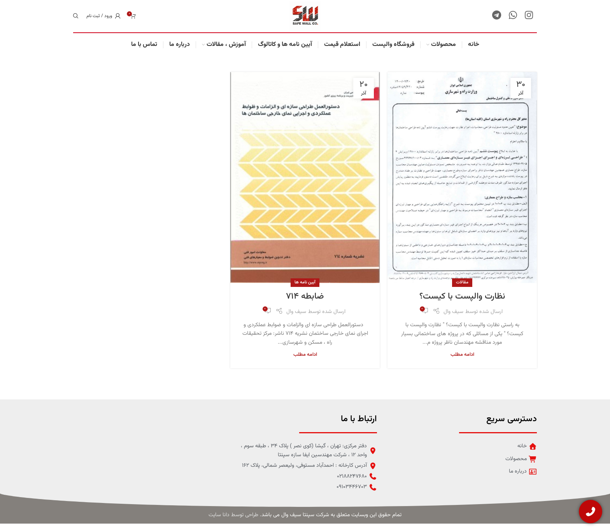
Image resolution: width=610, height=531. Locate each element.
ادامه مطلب (462, 362)
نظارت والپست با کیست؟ (462, 304)
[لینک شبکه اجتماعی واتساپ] (513, 20)
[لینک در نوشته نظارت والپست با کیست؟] (462, 185)
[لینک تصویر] (102, 452)
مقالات (462, 290)
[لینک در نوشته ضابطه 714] (305, 184)
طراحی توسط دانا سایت (233, 523)
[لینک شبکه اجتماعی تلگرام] (496, 20)
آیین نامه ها (305, 290)
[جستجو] (75, 20)
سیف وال (453, 319)
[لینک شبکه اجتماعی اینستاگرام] (529, 20)
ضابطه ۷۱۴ (305, 304)
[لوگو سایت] (305, 20)
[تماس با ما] (590, 511)
